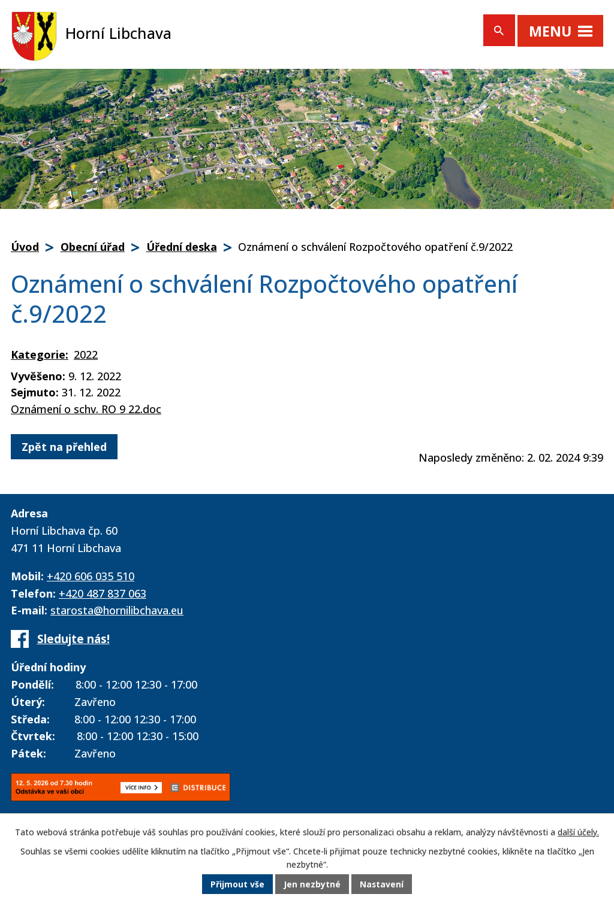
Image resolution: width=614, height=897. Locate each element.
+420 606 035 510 (90, 576)
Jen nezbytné (312, 884)
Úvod (25, 247)
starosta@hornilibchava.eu (116, 610)
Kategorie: (39, 354)
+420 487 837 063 (102, 593)
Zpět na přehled (64, 447)
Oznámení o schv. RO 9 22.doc (86, 409)
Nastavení (382, 884)
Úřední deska (181, 247)
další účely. (578, 832)
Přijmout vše (237, 884)
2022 (86, 354)
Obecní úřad (93, 247)
